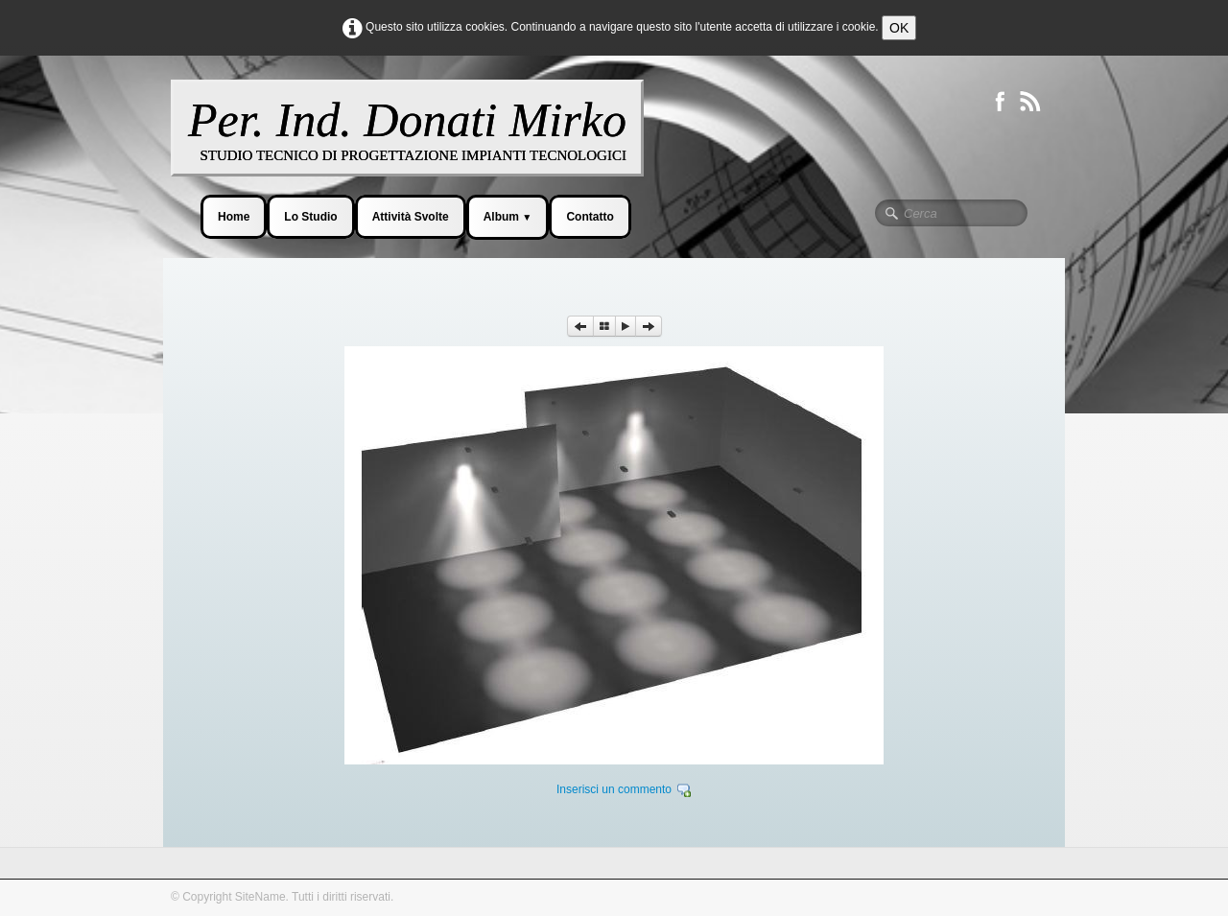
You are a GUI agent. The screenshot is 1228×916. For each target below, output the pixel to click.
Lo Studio (310, 216)
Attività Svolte (410, 216)
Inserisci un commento (614, 789)
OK (899, 27)
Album (508, 216)
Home (233, 216)
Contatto (589, 216)
